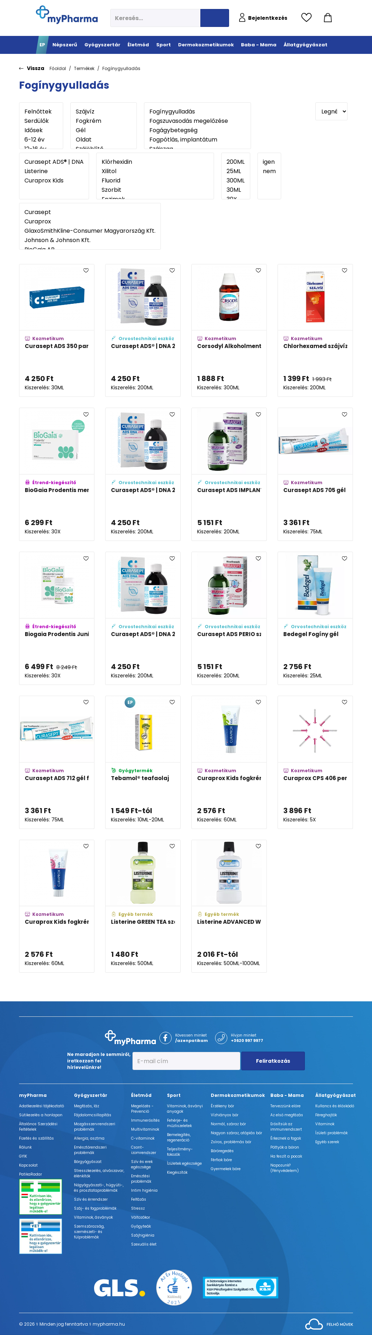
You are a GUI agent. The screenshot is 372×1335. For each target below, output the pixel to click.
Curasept (90, 212)
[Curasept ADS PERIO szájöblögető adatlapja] (229, 618)
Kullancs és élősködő (334, 1106)
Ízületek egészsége (184, 1163)
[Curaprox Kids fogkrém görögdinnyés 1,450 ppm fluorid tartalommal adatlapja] (56, 906)
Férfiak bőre (221, 1160)
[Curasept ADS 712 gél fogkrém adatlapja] (56, 762)
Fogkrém (103, 121)
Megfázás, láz (86, 1106)
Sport (174, 1095)
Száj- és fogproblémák (95, 1208)
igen (269, 162)
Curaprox (90, 221)
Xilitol (155, 171)
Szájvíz (103, 111)
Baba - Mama (287, 1095)
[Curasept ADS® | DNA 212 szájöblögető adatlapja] (143, 474)
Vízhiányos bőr (224, 1115)
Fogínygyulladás (121, 68)
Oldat (103, 139)
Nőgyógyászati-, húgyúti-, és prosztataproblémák (99, 1187)
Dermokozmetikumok (238, 1095)
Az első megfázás (286, 1115)
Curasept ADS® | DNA (54, 162)
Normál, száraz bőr (228, 1124)
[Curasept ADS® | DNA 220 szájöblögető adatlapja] (143, 330)
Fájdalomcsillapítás (92, 1115)
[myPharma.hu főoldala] (67, 14)
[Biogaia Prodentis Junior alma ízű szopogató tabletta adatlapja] (56, 618)
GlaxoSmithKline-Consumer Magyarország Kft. (90, 231)
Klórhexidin (155, 162)
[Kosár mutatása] (328, 18)
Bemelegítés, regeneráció (179, 1137)
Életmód (141, 1095)
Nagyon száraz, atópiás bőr (236, 1133)
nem (269, 171)
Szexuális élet (144, 1244)
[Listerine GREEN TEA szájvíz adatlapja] (143, 906)
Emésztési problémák (141, 1178)
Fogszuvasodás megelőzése (197, 121)
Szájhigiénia (142, 1235)
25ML (236, 171)
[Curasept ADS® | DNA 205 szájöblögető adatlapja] (143, 618)
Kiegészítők (177, 1172)
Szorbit (155, 190)
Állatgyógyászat (335, 1095)
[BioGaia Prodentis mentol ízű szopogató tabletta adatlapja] (56, 474)
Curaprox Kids (54, 180)
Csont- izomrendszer (143, 1150)
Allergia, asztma (89, 1138)
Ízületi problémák (331, 1133)
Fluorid (155, 180)
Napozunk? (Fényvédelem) (284, 1168)
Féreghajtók (326, 1115)
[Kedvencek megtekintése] (308, 18)
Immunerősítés (145, 1120)
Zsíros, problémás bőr (231, 1142)
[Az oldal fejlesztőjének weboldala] (329, 1324)
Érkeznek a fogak (285, 1138)
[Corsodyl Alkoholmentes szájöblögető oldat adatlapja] (229, 330)
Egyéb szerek (327, 1142)
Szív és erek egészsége (142, 1164)
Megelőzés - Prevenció (142, 1108)
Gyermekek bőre (226, 1169)
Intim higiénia (144, 1190)
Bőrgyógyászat (88, 1161)
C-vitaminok (142, 1138)
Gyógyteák (141, 1226)
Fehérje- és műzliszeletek (179, 1123)
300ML (236, 180)
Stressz (138, 1208)
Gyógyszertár (90, 1095)
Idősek (41, 130)
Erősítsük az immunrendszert (286, 1126)
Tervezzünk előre (285, 1106)
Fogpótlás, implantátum (197, 139)
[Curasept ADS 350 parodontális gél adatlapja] (56, 330)
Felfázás (138, 1199)
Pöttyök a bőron (284, 1147)
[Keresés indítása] (214, 18)
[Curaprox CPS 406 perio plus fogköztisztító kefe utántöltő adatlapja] (315, 762)
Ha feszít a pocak (286, 1156)
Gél (103, 130)
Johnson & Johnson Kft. (90, 240)
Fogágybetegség (197, 130)
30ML (236, 190)
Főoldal (58, 68)
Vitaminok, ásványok (93, 1217)
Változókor (140, 1217)
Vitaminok (324, 1124)
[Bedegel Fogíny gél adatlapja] (315, 618)
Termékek (84, 68)
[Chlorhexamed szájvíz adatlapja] (315, 330)
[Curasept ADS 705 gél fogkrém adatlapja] (315, 474)
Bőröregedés (222, 1151)
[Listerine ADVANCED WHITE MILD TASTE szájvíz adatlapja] (229, 906)
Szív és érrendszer (91, 1199)
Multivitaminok (145, 1129)
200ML (236, 162)
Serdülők (41, 121)
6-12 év (41, 139)
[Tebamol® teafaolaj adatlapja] (143, 762)
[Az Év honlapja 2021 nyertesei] (174, 1287)
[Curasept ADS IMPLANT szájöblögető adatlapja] (229, 474)
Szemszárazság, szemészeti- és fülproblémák (89, 1232)
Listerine (54, 171)
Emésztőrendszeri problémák (90, 1150)
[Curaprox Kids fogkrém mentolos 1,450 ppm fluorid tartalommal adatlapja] (229, 762)
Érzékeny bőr (222, 1106)
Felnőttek (41, 111)
